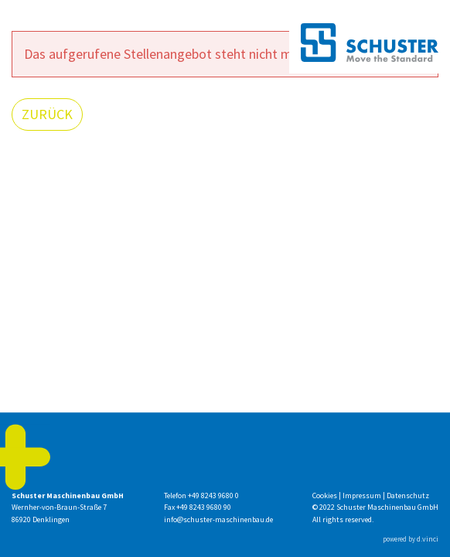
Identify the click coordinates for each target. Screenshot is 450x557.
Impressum (363, 495)
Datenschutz (408, 495)
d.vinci (427, 540)
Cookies (325, 495)
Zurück (47, 114)
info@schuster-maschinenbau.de (218, 519)
